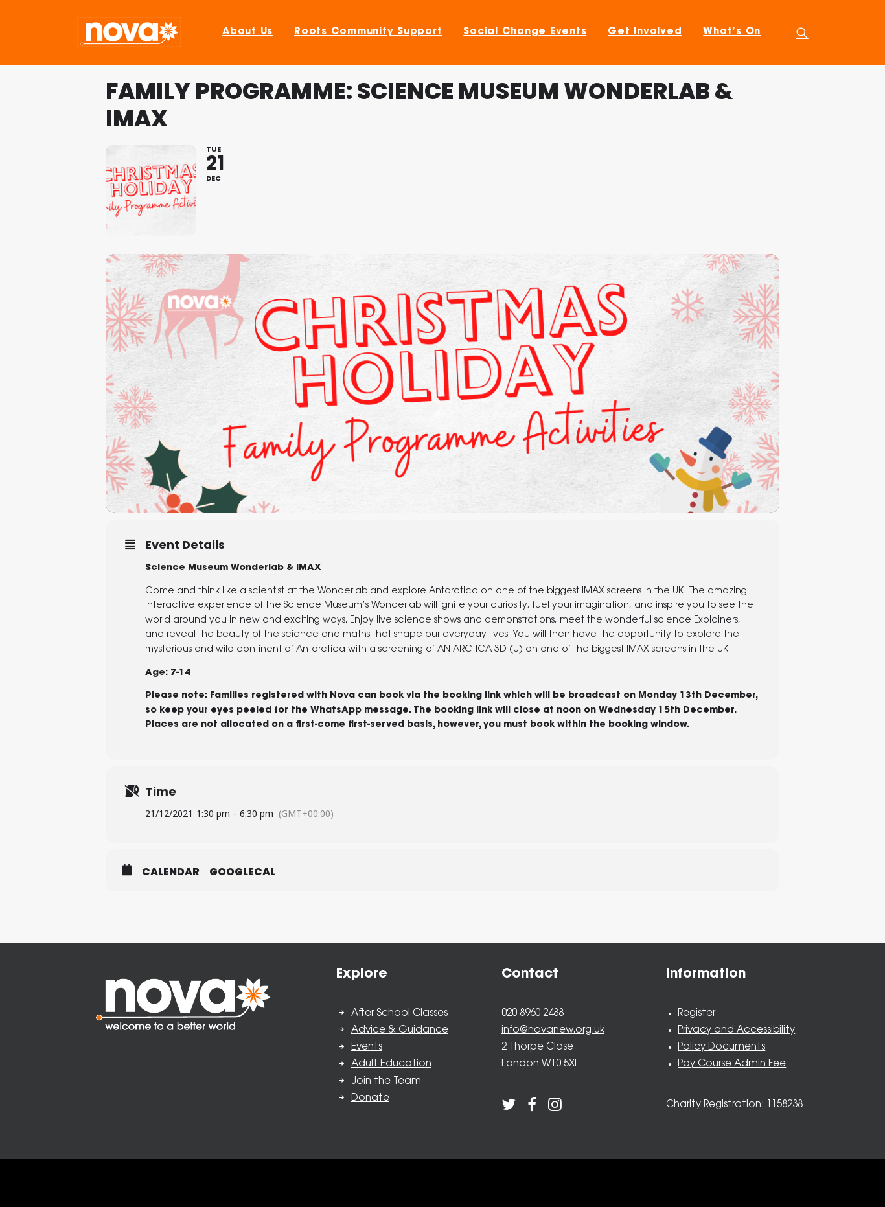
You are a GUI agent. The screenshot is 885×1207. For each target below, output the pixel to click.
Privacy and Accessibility (736, 1030)
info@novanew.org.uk (552, 1030)
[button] (802, 32)
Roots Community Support (368, 32)
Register (696, 1013)
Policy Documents (721, 1047)
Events (366, 1047)
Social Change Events (524, 32)
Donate (370, 1098)
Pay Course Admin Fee (732, 1064)
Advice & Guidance (399, 1030)
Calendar (171, 872)
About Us (247, 32)
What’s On (732, 32)
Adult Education (391, 1064)
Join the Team (386, 1081)
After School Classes (399, 1013)
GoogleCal (242, 872)
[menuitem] (247, 32)
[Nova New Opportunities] (129, 32)
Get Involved (645, 32)
